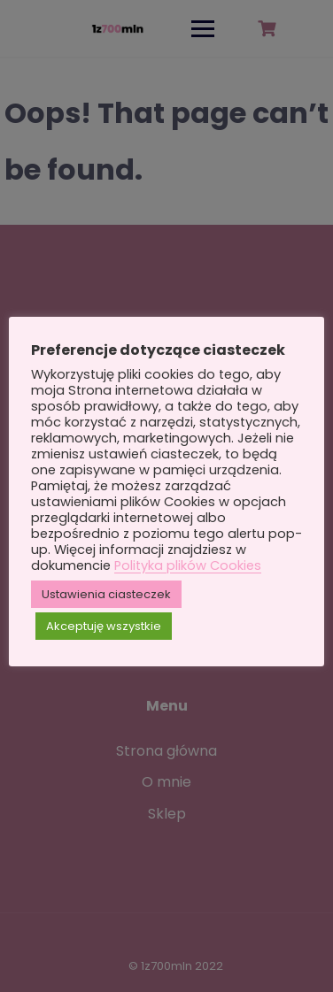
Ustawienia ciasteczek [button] (106, 594)
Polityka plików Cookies (187, 565)
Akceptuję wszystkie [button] (103, 626)
